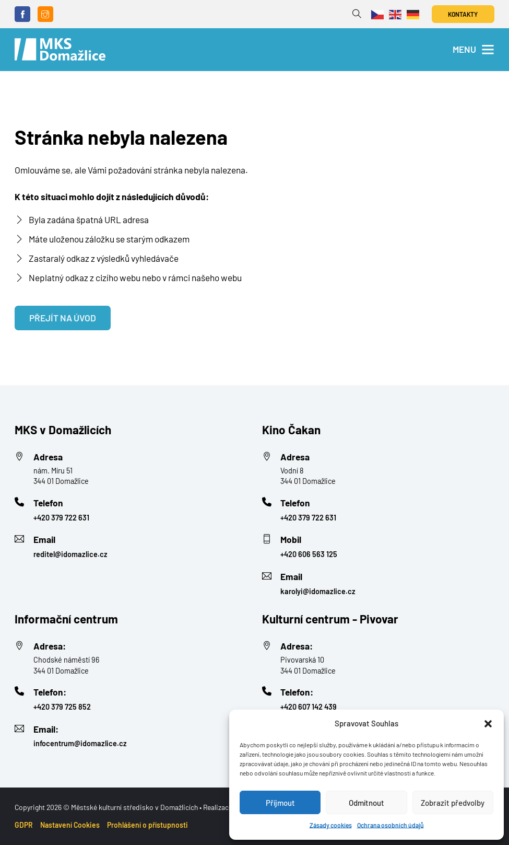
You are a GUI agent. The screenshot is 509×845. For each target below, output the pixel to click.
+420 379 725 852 (62, 706)
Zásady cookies (331, 825)
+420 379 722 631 (61, 517)
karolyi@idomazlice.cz (318, 591)
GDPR (24, 824)
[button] (488, 724)
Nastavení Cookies (70, 824)
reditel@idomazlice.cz (70, 554)
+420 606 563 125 (308, 554)
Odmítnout (366, 802)
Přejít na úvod (62, 317)
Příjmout (280, 802)
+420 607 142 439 (308, 706)
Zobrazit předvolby (452, 802)
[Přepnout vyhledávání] (356, 13)
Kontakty (463, 14)
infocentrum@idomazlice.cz (80, 743)
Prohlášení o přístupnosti (147, 824)
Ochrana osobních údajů (390, 825)
